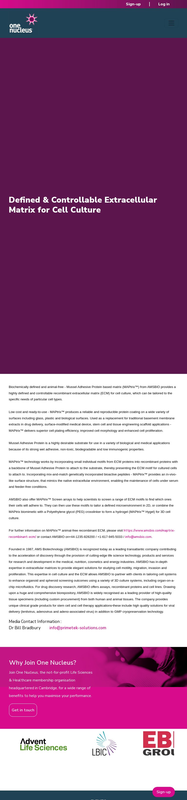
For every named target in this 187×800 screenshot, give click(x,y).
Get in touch (23, 710)
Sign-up (133, 4)
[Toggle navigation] (171, 23)
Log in (164, 4)
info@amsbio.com (138, 537)
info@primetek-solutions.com (77, 628)
